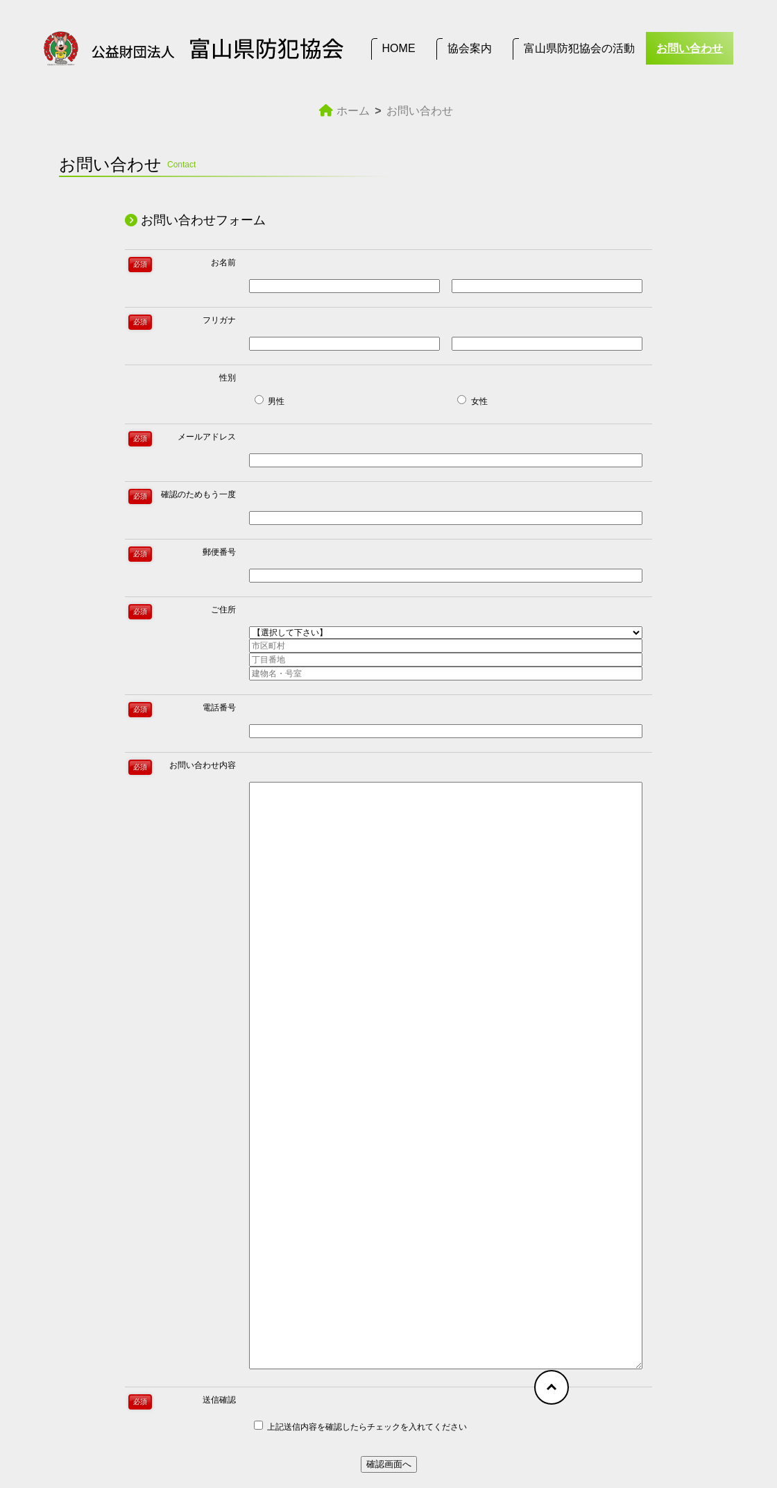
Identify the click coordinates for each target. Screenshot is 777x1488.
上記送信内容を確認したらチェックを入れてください (360, 1426)
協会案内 (469, 48)
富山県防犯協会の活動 (579, 48)
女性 (472, 400)
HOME (399, 48)
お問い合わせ (689, 48)
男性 (269, 400)
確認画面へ (388, 1464)
